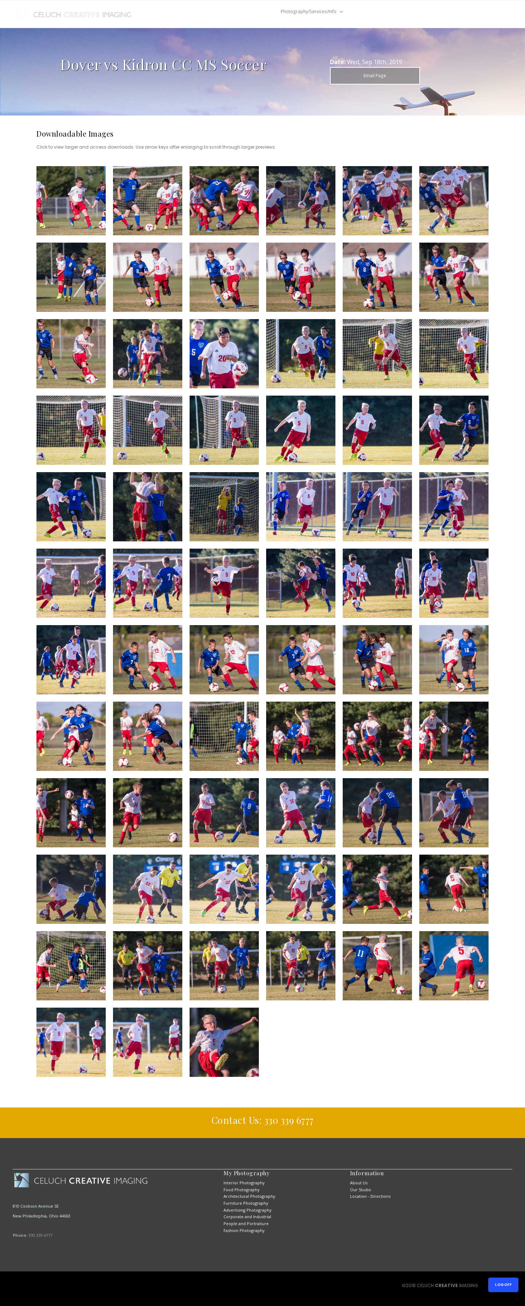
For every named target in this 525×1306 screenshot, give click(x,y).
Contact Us (369, 11)
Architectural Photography (249, 1196)
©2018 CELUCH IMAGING (440, 1285)
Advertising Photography (247, 1210)
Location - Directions (370, 1196)
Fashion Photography (244, 1230)
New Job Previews (240, 11)
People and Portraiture (246, 1223)
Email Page (374, 75)
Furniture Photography (245, 1203)
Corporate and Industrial (247, 1216)
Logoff (503, 1284)
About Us (359, 1182)
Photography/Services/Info (309, 11)
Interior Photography (244, 1182)
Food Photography (241, 1189)
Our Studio (360, 1189)
